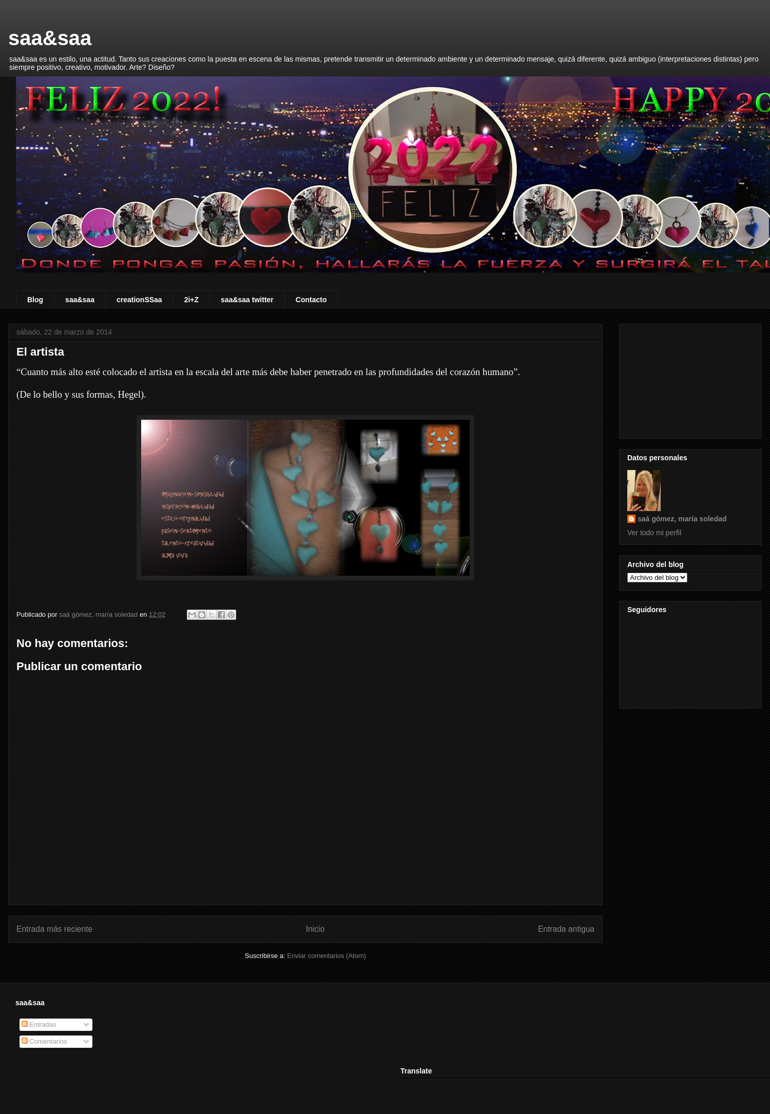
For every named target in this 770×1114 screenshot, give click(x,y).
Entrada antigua (566, 929)
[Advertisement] (690, 379)
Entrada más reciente (54, 929)
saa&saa (49, 38)
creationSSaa (139, 300)
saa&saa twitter (247, 300)
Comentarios (44, 1041)
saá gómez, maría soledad (682, 519)
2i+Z (191, 300)
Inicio (315, 929)
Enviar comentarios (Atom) (326, 956)
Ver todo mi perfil (654, 533)
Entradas (39, 1024)
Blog (35, 300)
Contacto (311, 300)
